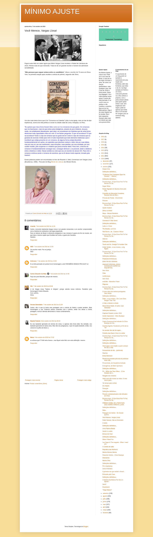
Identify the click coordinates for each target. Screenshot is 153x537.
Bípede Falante (35, 321)
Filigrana (105, 284)
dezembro (106, 161)
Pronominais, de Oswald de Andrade (113, 363)
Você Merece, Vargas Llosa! (111, 417)
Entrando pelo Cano (108, 474)
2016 (103, 142)
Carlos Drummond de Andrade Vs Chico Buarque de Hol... (115, 322)
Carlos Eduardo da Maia (38, 274)
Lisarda (32, 226)
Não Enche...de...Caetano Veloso (112, 232)
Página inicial (58, 380)
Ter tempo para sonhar (109, 383)
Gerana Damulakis (36, 304)
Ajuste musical (107, 208)
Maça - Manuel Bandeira (110, 213)
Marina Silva (106, 460)
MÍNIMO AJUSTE (52, 11)
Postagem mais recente (32, 380)
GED (31, 246)
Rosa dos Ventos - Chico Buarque (113, 455)
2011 (103, 156)
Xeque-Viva (106, 169)
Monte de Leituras (57, 162)
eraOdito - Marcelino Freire (110, 281)
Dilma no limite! (107, 210)
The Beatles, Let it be (109, 229)
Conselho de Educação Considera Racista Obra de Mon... (113, 194)
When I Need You (107, 439)
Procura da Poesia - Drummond (112, 198)
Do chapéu (105, 386)
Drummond (105, 487)
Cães (104, 273)
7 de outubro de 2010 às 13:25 (43, 246)
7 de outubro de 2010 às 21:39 (53, 304)
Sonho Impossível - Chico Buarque (113, 316)
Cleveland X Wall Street (109, 220)
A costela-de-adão (108, 447)
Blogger (85, 526)
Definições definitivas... (109, 172)
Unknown (33, 261)
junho (105, 501)
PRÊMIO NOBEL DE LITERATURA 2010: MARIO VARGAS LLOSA (113, 404)
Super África (106, 186)
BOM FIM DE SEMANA (109, 261)
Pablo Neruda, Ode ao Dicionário (112, 420)
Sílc (31, 286)
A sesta (104, 423)
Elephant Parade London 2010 (112, 313)
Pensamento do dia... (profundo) (112, 350)
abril (104, 507)
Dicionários (105, 458)
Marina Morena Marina (109, 452)
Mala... (104, 410)
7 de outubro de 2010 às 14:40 (47, 261)
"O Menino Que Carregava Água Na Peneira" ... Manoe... (113, 175)
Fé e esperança (107, 466)
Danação (105, 388)
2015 (103, 145)
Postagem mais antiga (84, 380)
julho (104, 499)
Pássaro (105, 200)
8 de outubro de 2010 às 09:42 (50, 321)
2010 (103, 158)
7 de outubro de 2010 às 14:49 (59, 274)
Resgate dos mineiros (109, 376)
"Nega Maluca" (107, 490)
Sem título (105, 270)
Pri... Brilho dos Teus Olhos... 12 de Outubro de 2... (113, 372)
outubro (105, 166)
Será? (104, 484)
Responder (33, 240)
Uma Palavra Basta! (108, 428)
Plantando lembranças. (109, 259)
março (105, 510)
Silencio (104, 239)
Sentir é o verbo (107, 431)
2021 (103, 136)
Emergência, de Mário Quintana (112, 366)
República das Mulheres (110, 449)
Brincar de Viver (107, 434)
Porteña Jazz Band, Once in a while (113, 333)
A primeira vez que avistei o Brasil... (113, 471)
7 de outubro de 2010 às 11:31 (45, 226)
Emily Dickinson (107, 356)
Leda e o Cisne (107, 226)
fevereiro (106, 513)
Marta (32, 337)
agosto (105, 496)
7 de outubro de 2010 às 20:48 (43, 286)
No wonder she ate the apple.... (112, 330)
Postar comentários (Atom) (38, 383)
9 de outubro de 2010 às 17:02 (44, 337)
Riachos (105, 353)
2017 (103, 139)
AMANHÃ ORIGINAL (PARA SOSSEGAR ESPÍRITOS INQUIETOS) (111, 266)
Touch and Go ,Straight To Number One (114, 244)
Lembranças (106, 276)
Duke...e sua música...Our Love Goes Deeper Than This (114, 299)
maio (104, 504)
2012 (103, 153)
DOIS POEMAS (107, 469)
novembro (106, 164)
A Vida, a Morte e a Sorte (110, 303)
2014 (103, 147)
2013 (103, 150)
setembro (106, 493)
